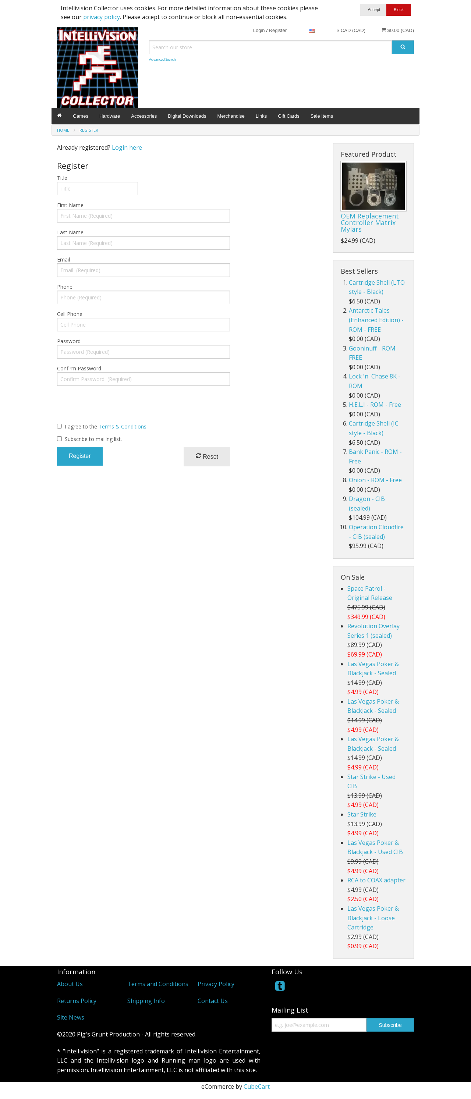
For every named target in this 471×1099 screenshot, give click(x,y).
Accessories (144, 116)
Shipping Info (146, 1001)
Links (261, 116)
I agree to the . (106, 426)
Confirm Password (79, 368)
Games (80, 116)
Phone (64, 286)
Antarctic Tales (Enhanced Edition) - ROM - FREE (376, 319)
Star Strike (361, 814)
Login (259, 30)
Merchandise (230, 116)
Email (63, 259)
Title (62, 177)
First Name (70, 205)
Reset (206, 456)
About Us (70, 984)
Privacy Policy (216, 984)
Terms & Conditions (122, 426)
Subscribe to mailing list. (93, 438)
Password (69, 341)
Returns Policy (76, 1001)
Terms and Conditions (157, 984)
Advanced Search (162, 59)
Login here (127, 147)
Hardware (109, 116)
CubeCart (257, 1086)
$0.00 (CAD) (397, 30)
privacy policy (101, 17)
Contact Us (213, 1001)
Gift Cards (289, 116)
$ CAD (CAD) (351, 30)
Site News (70, 1017)
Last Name (70, 232)
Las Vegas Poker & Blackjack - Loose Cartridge (373, 917)
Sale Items (322, 116)
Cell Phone (69, 313)
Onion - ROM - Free (375, 480)
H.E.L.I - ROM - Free (375, 405)
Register (278, 30)
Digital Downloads (187, 116)
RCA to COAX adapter (376, 880)
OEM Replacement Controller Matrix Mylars (370, 222)
